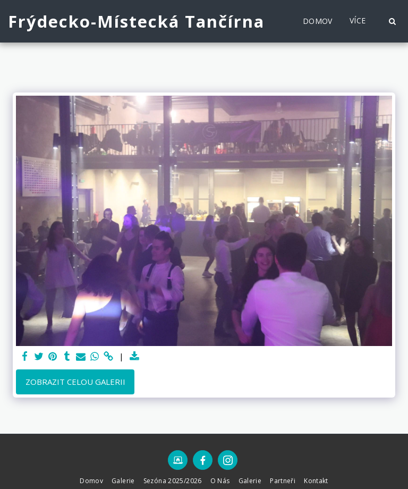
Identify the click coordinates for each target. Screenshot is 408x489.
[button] (392, 21)
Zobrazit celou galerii (75, 381)
